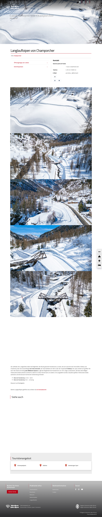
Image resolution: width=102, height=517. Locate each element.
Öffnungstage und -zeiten (21, 63)
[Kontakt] (79, 2)
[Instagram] (78, 489)
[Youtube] (82, 489)
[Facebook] (75, 489)
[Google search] (87, 2)
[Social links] (83, 2)
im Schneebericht (41, 390)
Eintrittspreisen (18, 67)
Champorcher (17, 56)
